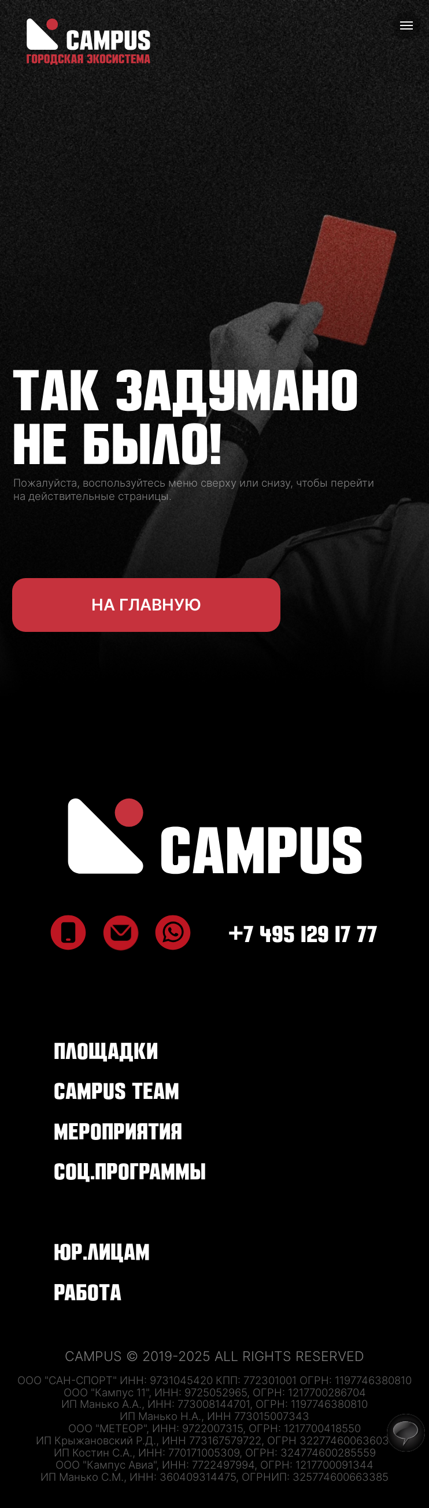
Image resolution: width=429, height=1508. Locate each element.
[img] (214, 836)
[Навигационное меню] (406, 25)
